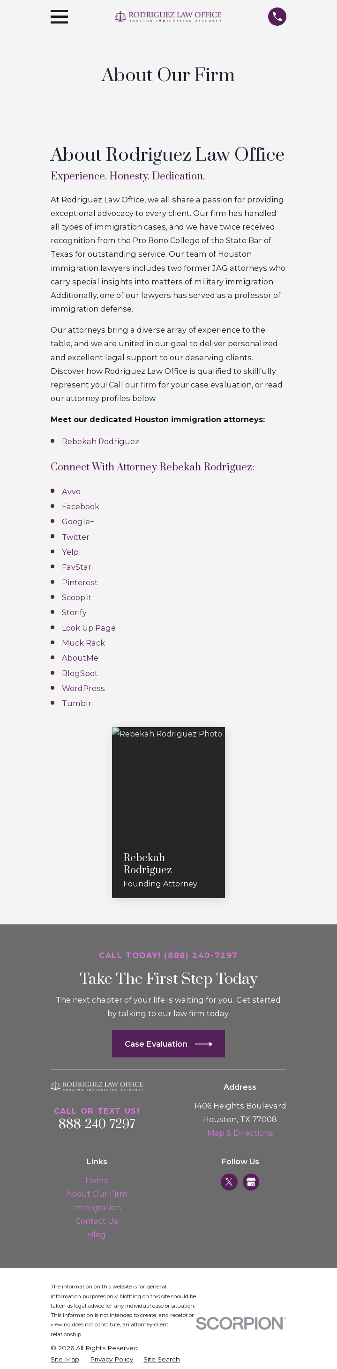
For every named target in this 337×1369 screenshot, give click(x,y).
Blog (97, 1234)
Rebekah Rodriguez (100, 441)
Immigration (97, 1207)
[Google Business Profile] (251, 1181)
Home (97, 1180)
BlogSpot (80, 673)
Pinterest (80, 582)
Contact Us (96, 1221)
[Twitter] (229, 1181)
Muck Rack (83, 642)
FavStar (76, 567)
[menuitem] (65, 1359)
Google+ (78, 521)
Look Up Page (89, 627)
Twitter (76, 537)
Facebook (80, 506)
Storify (74, 612)
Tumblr (76, 703)
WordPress (83, 688)
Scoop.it (77, 597)
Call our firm (133, 384)
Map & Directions (240, 1133)
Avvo (71, 491)
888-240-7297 (97, 1124)
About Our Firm (96, 1193)
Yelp (70, 552)
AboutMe (80, 657)
